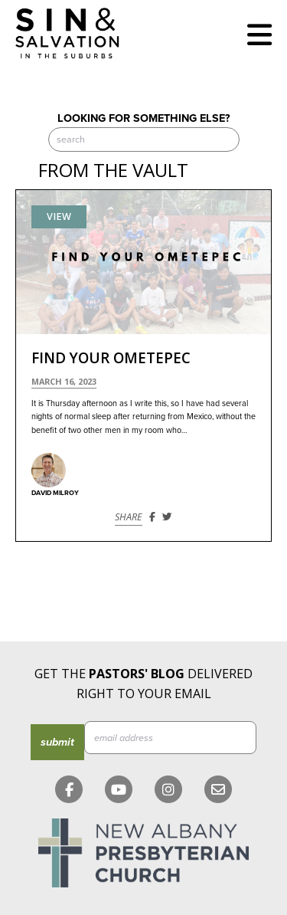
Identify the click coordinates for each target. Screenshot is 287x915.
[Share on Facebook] (152, 516)
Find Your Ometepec (111, 358)
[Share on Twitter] (167, 516)
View (59, 216)
